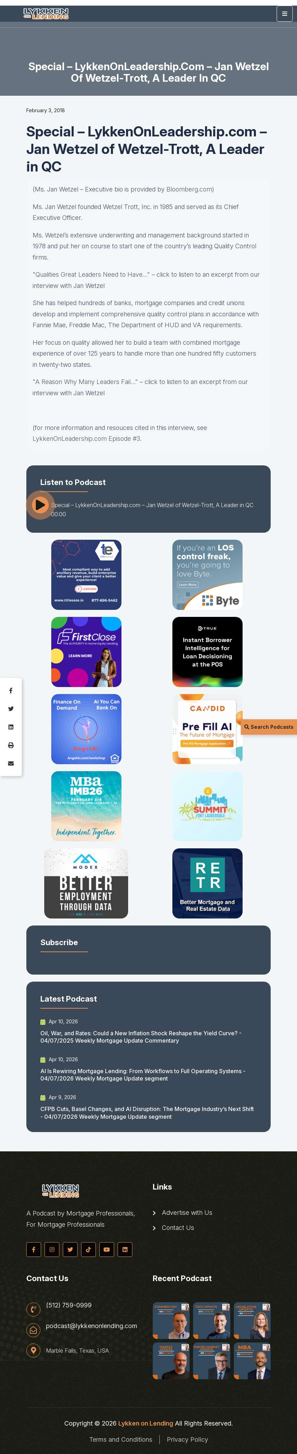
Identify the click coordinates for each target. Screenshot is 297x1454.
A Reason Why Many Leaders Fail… (85, 381)
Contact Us (173, 1228)
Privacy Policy (187, 1439)
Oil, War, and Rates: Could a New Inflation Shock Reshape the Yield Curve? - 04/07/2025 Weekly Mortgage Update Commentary (141, 1037)
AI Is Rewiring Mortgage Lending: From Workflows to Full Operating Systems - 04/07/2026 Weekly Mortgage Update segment (142, 1075)
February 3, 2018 (45, 110)
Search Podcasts (268, 727)
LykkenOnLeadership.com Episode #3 (86, 438)
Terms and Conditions (120, 1439)
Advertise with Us (182, 1213)
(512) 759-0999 (69, 1305)
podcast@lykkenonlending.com (91, 1326)
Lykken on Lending (145, 1423)
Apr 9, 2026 (58, 1097)
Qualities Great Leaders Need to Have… (91, 274)
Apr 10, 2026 (59, 1021)
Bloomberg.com (189, 189)
